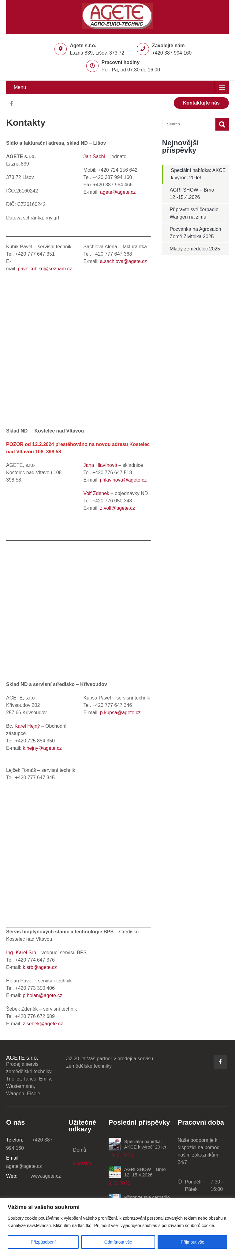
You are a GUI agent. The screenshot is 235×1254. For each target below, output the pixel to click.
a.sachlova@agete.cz (123, 261)
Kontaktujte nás (201, 102)
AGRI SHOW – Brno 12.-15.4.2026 (145, 1172)
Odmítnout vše (118, 1242)
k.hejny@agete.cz (42, 748)
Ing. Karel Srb (21, 952)
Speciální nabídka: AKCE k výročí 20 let (145, 1144)
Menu (20, 87)
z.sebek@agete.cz (43, 1023)
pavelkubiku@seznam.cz (45, 268)
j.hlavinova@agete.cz (123, 479)
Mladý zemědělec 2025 (195, 248)
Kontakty (82, 1163)
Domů (79, 1150)
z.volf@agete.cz (117, 508)
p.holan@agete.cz (42, 995)
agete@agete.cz (118, 192)
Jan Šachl (94, 156)
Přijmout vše (192, 1242)
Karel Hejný (27, 726)
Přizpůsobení (43, 1242)
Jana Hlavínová (100, 465)
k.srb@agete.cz (40, 967)
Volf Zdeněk (97, 493)
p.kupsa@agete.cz (120, 712)
